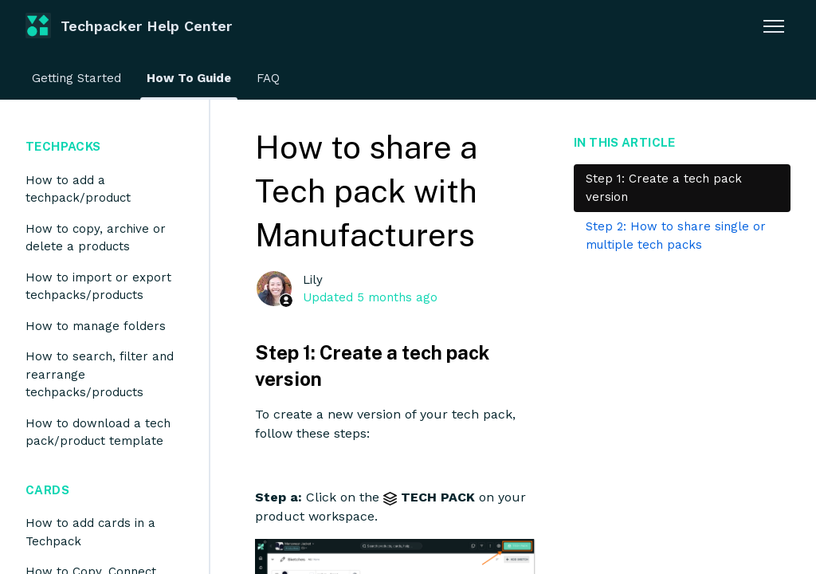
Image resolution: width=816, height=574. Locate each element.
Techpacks (63, 146)
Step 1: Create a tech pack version (664, 187)
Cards (47, 490)
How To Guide (189, 78)
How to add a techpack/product (78, 189)
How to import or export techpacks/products (98, 286)
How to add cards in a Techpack (90, 532)
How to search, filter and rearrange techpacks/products (100, 374)
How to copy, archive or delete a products (96, 238)
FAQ (268, 78)
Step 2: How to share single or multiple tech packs (676, 235)
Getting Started (76, 78)
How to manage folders (96, 326)
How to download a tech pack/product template (98, 432)
